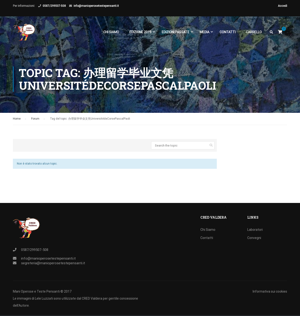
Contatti (228, 32)
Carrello (254, 32)
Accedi (282, 5)
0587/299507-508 (54, 5)
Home (17, 121)
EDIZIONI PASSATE (175, 32)
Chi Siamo (111, 32)
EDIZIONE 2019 (140, 32)
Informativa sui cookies (270, 291)
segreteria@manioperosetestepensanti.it (53, 263)
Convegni (254, 238)
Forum (35, 121)
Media (204, 32)
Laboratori (255, 229)
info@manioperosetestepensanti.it (96, 5)
